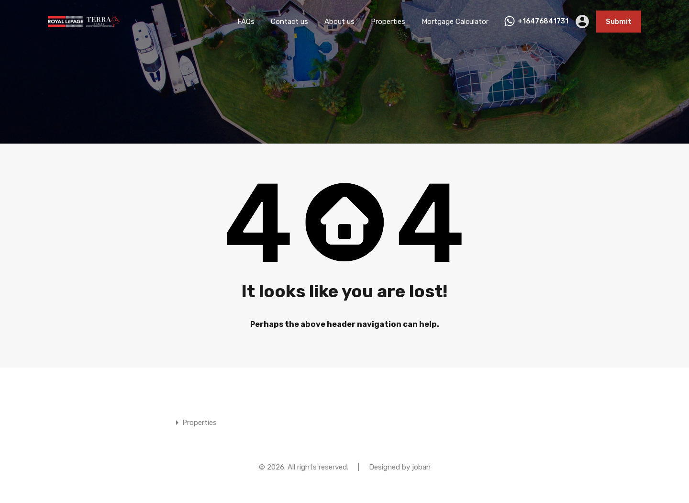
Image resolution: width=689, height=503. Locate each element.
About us (339, 21)
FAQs (246, 21)
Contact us (289, 21)
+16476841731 (543, 21)
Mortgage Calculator (455, 21)
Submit (619, 21)
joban (421, 467)
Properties (388, 21)
